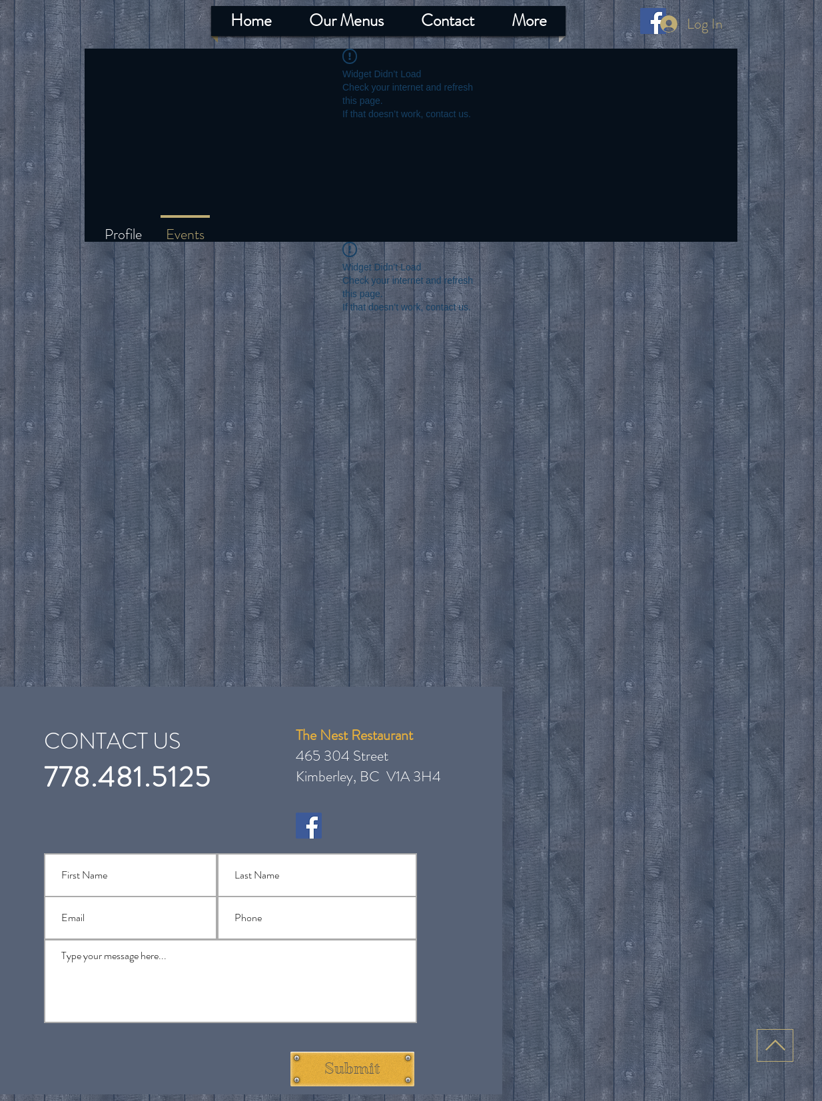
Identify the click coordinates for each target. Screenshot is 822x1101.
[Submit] (352, 1069)
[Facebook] (309, 826)
